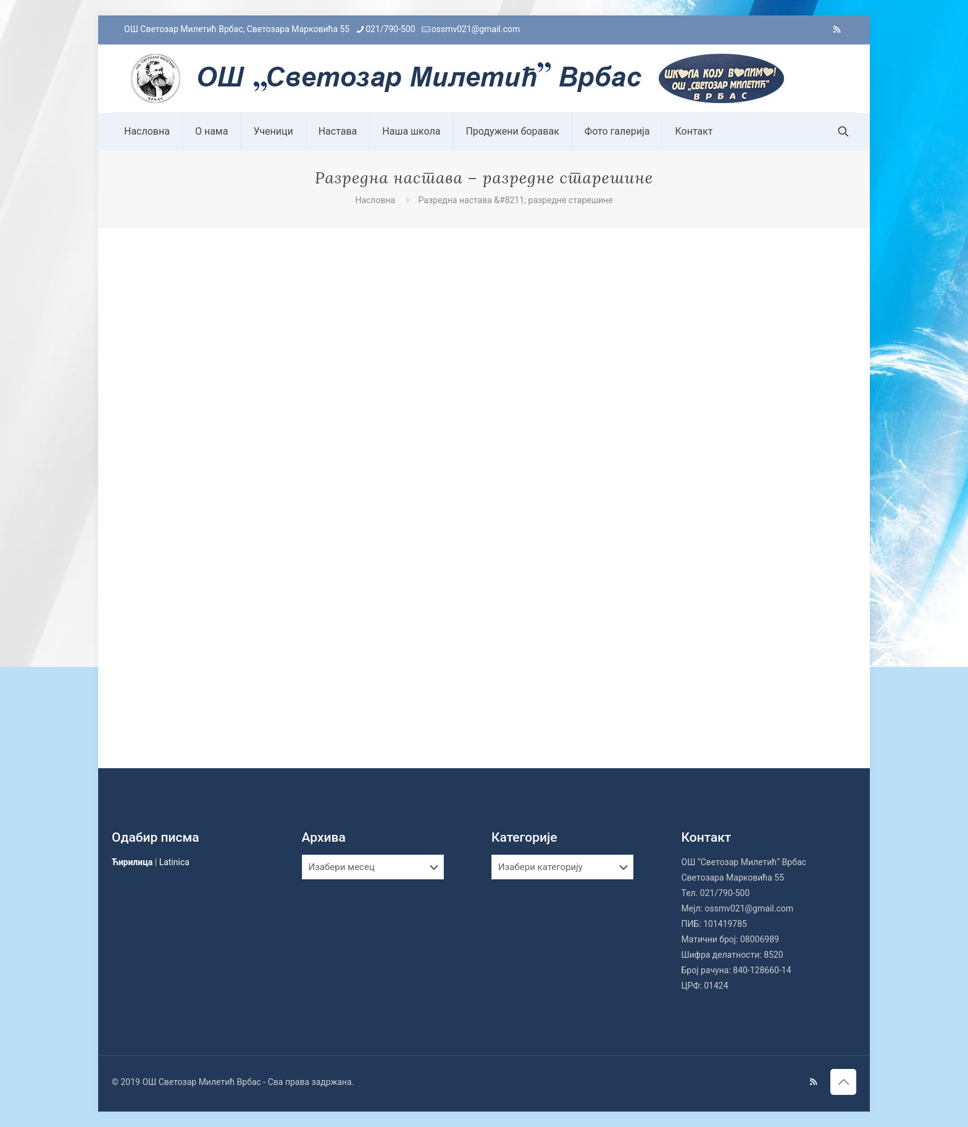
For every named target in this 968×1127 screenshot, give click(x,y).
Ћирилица (132, 862)
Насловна (375, 200)
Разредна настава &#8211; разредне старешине (516, 200)
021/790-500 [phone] (390, 29)
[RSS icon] (836, 29)
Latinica (174, 862)
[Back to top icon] (843, 1082)
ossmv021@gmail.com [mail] (476, 29)
